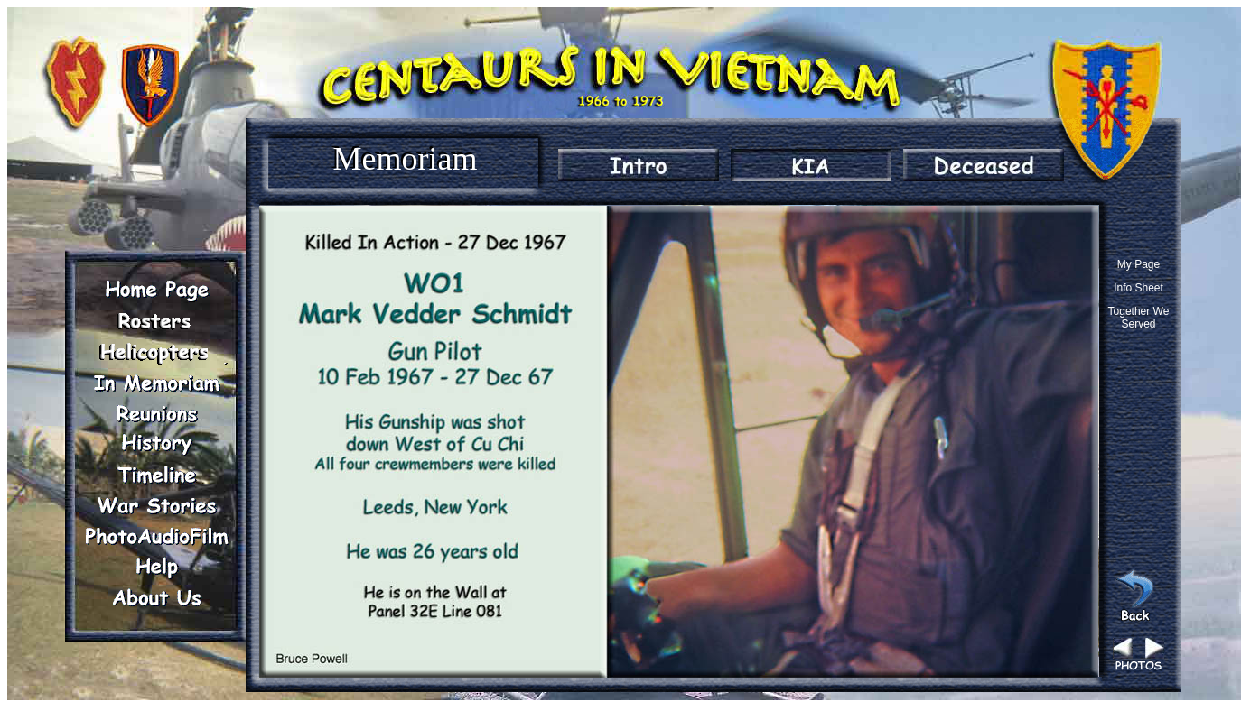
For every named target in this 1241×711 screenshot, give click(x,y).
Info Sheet (1138, 288)
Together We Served (1139, 317)
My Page (1138, 264)
